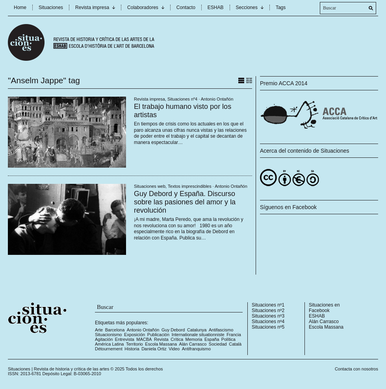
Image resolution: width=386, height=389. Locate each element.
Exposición (134, 334)
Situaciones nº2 (268, 310)
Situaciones (51, 7)
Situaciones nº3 (268, 316)
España (211, 339)
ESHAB (216, 7)
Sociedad (218, 344)
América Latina (109, 344)
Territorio (134, 344)
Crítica (177, 339)
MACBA (144, 339)
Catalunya (197, 329)
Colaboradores (142, 7)
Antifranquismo (196, 348)
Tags (281, 7)
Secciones (247, 7)
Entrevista (124, 339)
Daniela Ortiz (154, 348)
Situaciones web (149, 186)
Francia (233, 334)
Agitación (104, 339)
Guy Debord (173, 329)
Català (235, 344)
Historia (131, 348)
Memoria (194, 339)
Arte (99, 329)
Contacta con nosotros (356, 369)
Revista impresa (92, 7)
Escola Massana (161, 344)
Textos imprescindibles (190, 186)
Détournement (108, 348)
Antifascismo (221, 329)
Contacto (185, 7)
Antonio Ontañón (217, 99)
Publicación (158, 334)
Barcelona (115, 329)
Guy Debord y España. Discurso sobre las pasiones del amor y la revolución (185, 202)
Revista (161, 339)
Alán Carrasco (193, 344)
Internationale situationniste (198, 334)
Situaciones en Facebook (324, 307)
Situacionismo (108, 334)
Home (20, 7)
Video (174, 348)
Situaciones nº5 (268, 327)
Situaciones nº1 (268, 305)
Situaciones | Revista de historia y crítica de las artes (58, 369)
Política (228, 339)
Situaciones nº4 (182, 99)
